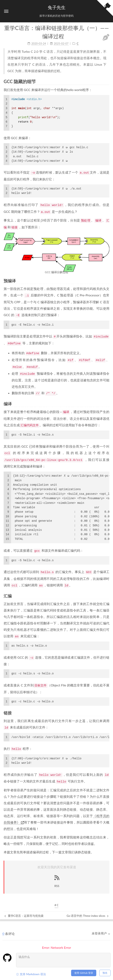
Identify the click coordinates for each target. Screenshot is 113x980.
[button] (6, 11)
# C (57, 905)
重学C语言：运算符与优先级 (24, 915)
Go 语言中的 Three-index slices (87, 915)
